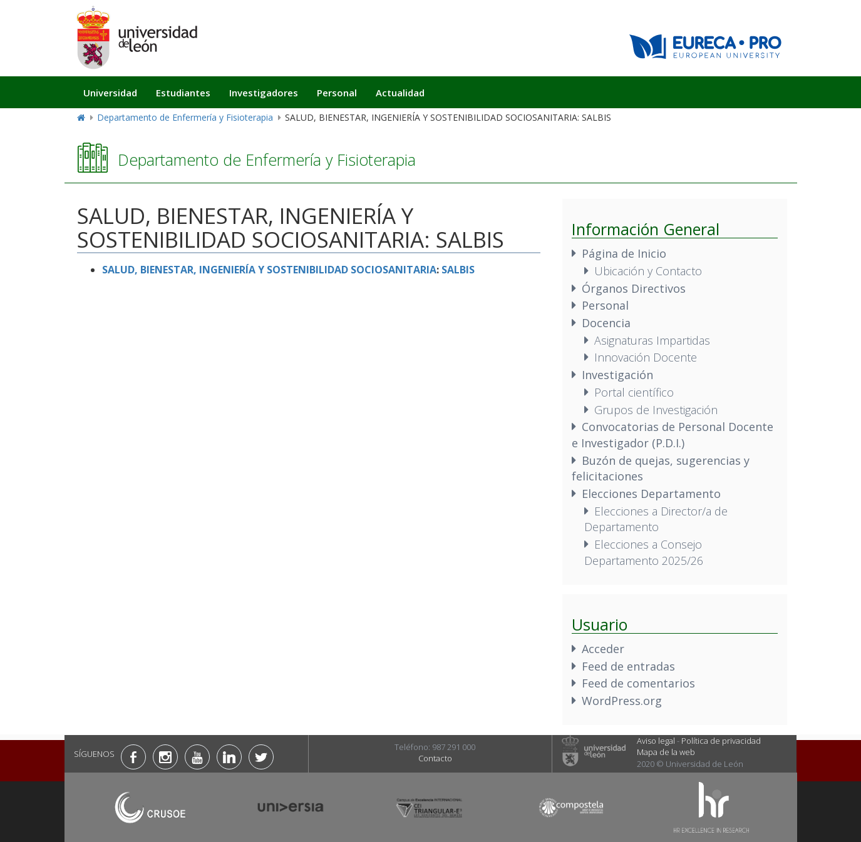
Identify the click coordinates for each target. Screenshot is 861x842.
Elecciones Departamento (651, 493)
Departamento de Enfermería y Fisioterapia (185, 117)
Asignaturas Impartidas (652, 340)
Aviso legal (656, 740)
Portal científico (634, 392)
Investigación (617, 374)
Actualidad (400, 92)
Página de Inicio (624, 253)
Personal (337, 92)
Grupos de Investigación (656, 409)
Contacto (435, 758)
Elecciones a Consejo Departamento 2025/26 (643, 552)
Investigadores (263, 92)
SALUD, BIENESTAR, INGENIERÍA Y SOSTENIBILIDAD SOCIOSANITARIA (269, 269)
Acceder (603, 648)
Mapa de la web (666, 752)
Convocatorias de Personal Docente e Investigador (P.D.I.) (672, 434)
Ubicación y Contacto (648, 270)
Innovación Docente (645, 357)
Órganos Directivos (634, 288)
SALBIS (458, 269)
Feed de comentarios (638, 683)
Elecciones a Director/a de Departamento (656, 519)
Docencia (606, 322)
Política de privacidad (721, 740)
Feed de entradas (628, 666)
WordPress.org (622, 700)
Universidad (110, 92)
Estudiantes (183, 92)
